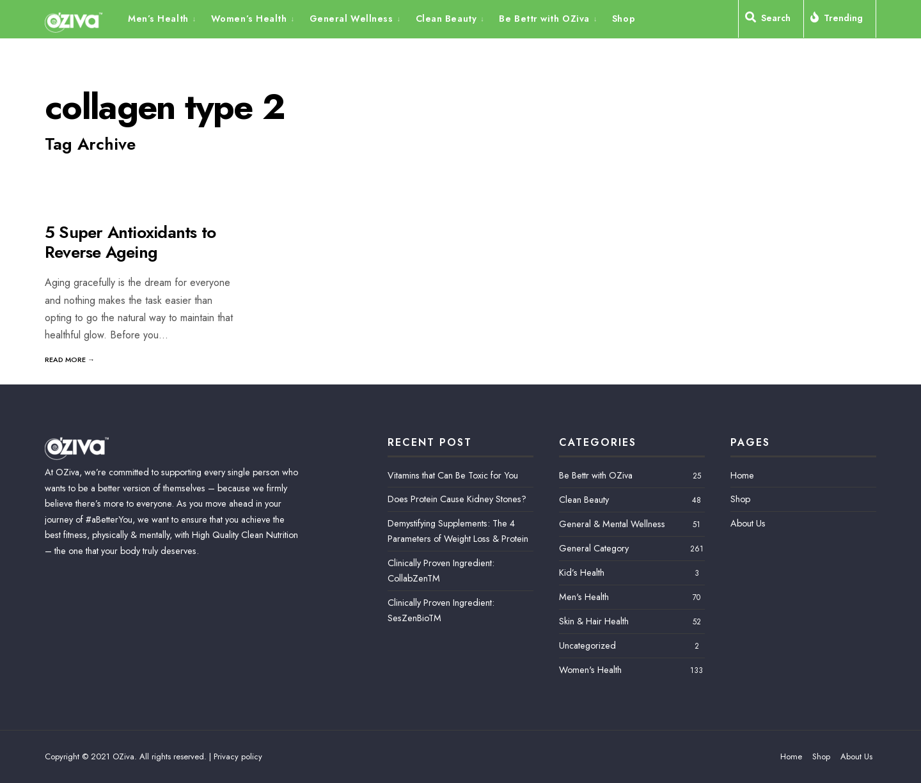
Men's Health (584, 596)
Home (742, 475)
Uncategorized (587, 645)
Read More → (70, 359)
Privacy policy (238, 756)
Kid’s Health (581, 572)
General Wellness (351, 18)
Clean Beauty (446, 18)
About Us (748, 523)
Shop (623, 18)
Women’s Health (249, 18)
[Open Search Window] (771, 20)
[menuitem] (166, 18)
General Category (594, 548)
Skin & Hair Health (594, 621)
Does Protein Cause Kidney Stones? (457, 499)
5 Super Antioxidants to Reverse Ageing (130, 242)
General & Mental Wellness (612, 524)
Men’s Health (158, 18)
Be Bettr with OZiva (544, 18)
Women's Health (590, 669)
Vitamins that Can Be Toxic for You (453, 475)
